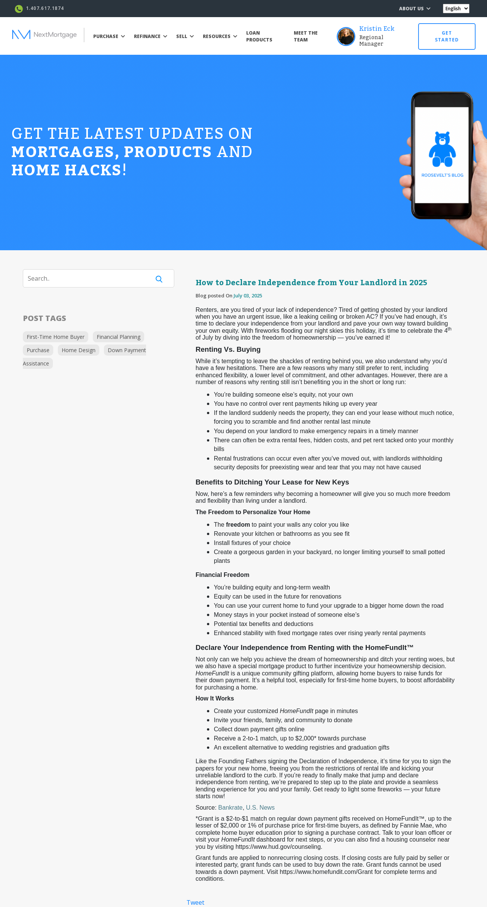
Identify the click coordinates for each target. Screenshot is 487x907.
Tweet (195, 902)
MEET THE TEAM (306, 36)
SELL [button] (185, 36)
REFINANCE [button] (150, 36)
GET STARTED (447, 36)
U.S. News (260, 807)
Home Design (78, 350)
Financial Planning (118, 336)
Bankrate (230, 807)
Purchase (38, 350)
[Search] (91, 278)
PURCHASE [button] (109, 36)
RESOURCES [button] (220, 36)
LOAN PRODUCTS (259, 36)
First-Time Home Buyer (55, 336)
